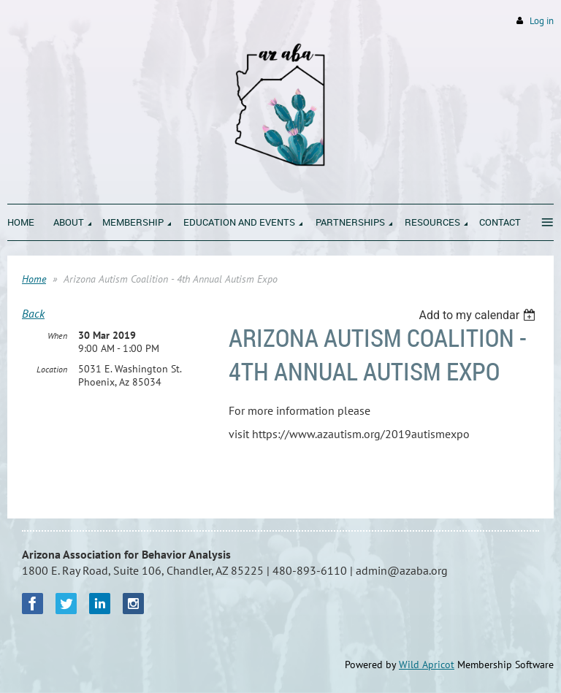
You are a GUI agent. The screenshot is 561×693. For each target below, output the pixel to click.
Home (34, 279)
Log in (542, 21)
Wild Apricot (426, 664)
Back (33, 313)
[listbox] (479, 315)
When (57, 335)
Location (52, 369)
